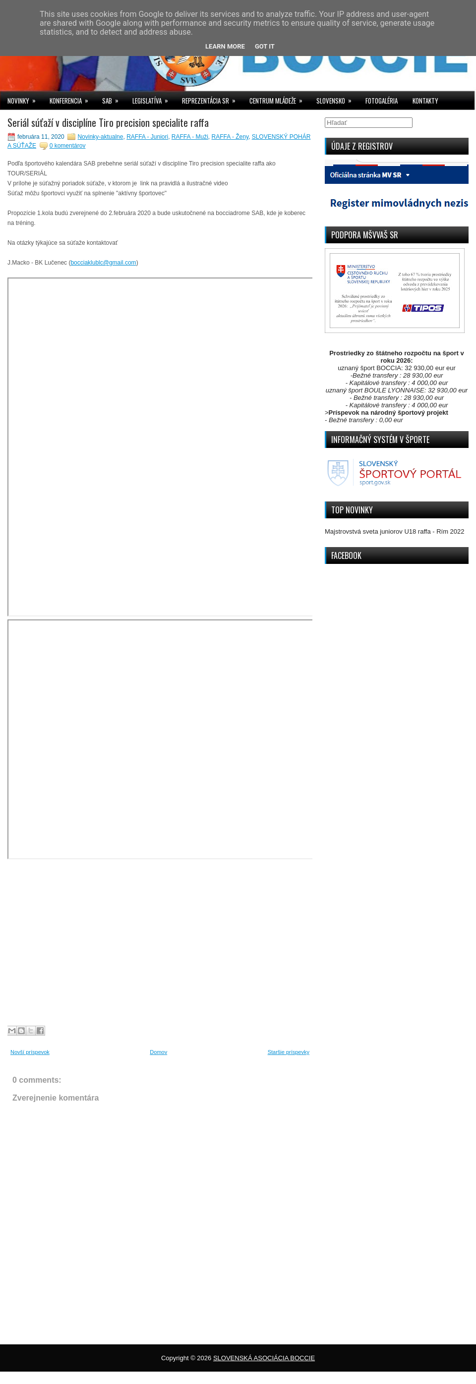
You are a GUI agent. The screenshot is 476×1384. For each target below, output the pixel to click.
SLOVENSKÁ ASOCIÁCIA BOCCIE (264, 1358)
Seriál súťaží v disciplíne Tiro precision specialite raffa (108, 122)
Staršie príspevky (288, 1052)
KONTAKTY (425, 101)
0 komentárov (68, 145)
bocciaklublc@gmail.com (103, 262)
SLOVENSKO (337, 98)
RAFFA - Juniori (147, 136)
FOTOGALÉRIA (381, 101)
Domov (158, 1052)
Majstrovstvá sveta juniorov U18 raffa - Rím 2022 (395, 531)
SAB (113, 98)
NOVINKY (24, 98)
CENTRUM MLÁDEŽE (279, 98)
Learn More (225, 46)
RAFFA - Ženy (230, 136)
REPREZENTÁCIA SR (212, 98)
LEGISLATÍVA (153, 98)
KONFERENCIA (72, 98)
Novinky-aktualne (100, 136)
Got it (265, 46)
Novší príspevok (30, 1052)
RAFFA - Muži (190, 136)
